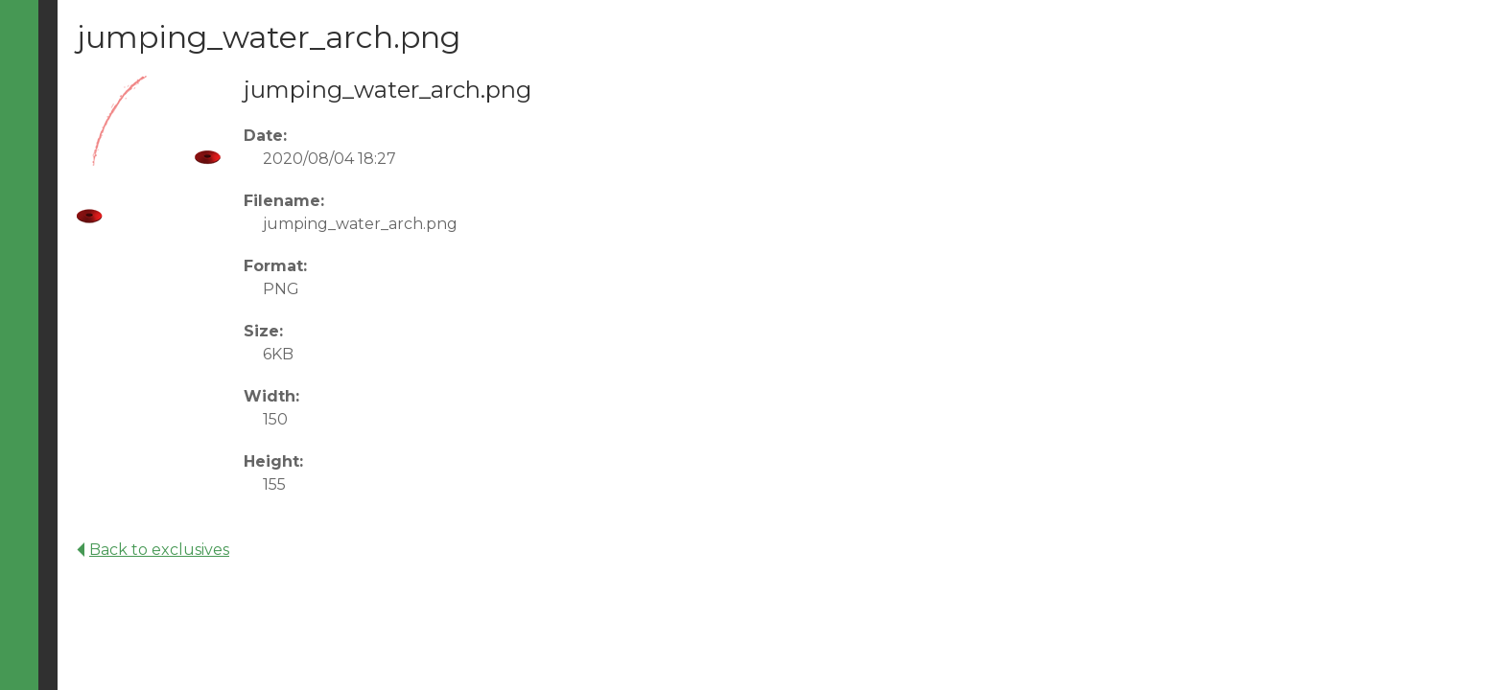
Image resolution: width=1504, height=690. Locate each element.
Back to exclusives (153, 549)
